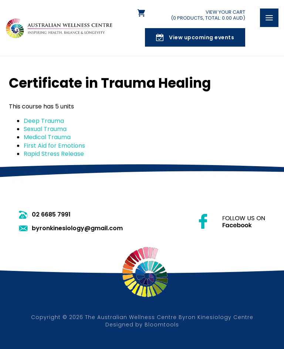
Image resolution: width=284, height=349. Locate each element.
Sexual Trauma (45, 129)
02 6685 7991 (51, 215)
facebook (232, 221)
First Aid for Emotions (54, 145)
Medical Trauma (47, 137)
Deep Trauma (44, 121)
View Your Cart (208, 15)
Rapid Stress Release (54, 154)
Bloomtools (162, 324)
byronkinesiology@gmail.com (77, 228)
